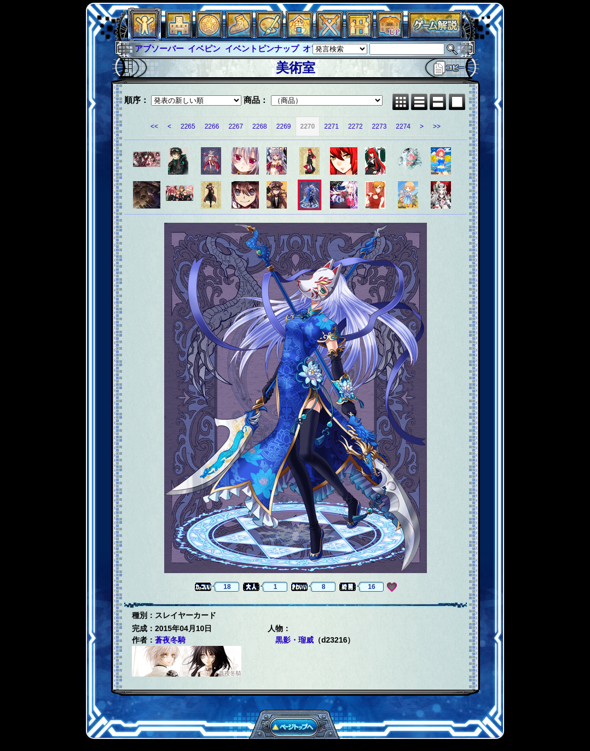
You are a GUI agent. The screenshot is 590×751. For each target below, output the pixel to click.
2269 (283, 126)
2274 (403, 126)
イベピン (204, 48)
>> (437, 126)
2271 (331, 126)
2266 (212, 126)
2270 (307, 126)
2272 (355, 126)
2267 (235, 126)
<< (154, 126)
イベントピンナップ (262, 48)
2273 (379, 126)
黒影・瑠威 (294, 640)
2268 (259, 126)
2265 (188, 126)
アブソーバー (159, 48)
